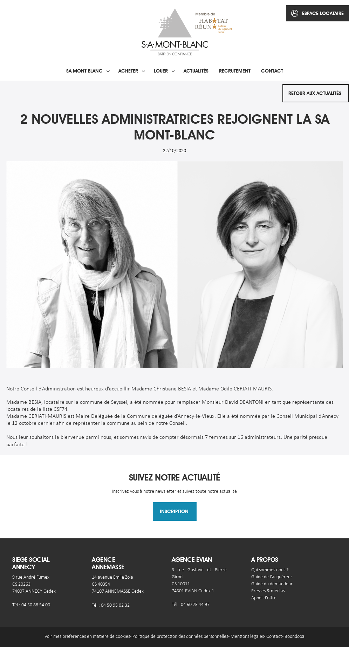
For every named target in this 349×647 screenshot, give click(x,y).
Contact (272, 71)
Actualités (196, 71)
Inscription (174, 511)
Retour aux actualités (314, 93)
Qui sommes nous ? (269, 570)
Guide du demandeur (272, 584)
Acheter (128, 71)
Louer (161, 71)
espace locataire (323, 13)
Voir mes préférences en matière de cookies (87, 636)
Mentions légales (247, 636)
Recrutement (235, 71)
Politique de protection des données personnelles (180, 636)
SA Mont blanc (84, 71)
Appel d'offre (263, 598)
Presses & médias (268, 591)
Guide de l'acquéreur (271, 577)
